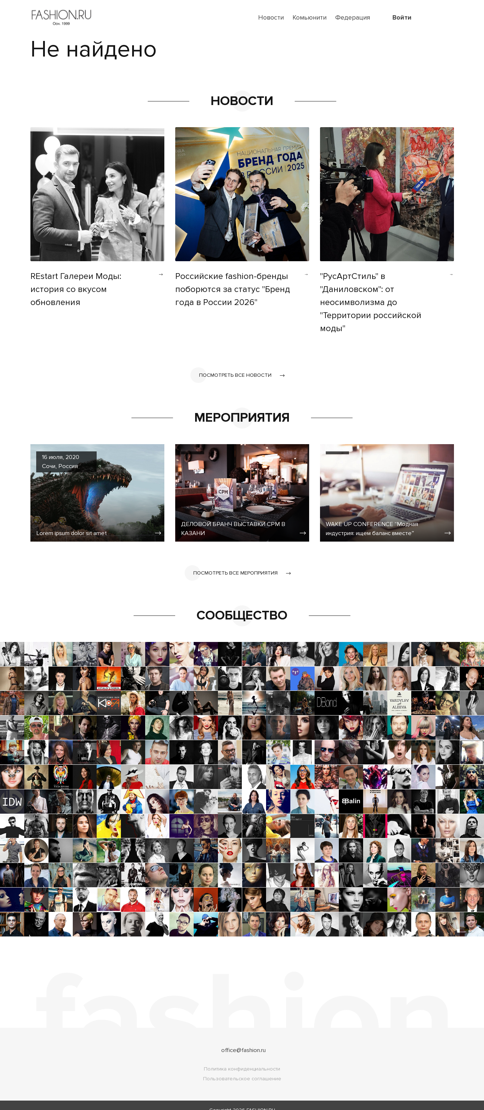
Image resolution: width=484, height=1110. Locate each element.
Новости (271, 17)
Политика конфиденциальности (242, 1059)
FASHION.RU (261, 1100)
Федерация (352, 17)
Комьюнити (309, 17)
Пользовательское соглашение (242, 1069)
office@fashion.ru (243, 1040)
